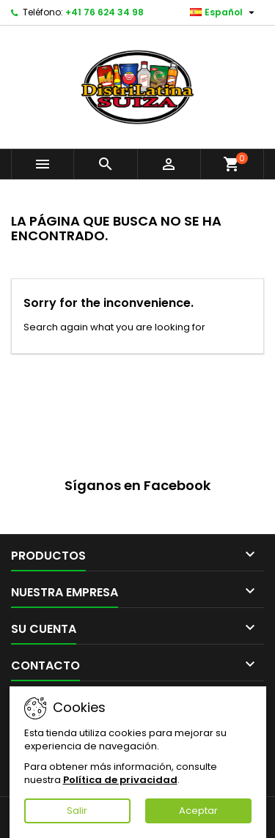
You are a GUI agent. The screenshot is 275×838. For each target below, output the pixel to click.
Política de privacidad (120, 780)
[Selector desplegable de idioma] (224, 12)
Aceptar (198, 810)
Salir (77, 810)
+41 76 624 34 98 (104, 12)
